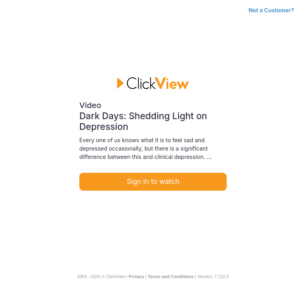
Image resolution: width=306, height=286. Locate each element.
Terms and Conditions (171, 276)
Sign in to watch (153, 181)
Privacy (136, 276)
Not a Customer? (271, 10)
